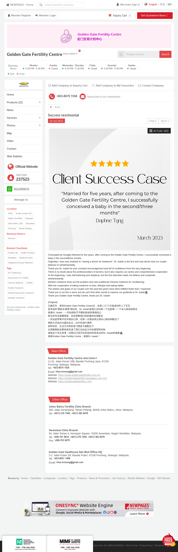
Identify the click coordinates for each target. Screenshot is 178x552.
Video (10, 141)
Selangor (29, 218)
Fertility (29, 283)
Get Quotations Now (153, 15)
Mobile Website (136, 478)
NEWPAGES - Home (19, 5)
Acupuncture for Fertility (18, 278)
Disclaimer (159, 545)
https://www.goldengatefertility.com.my (79, 375)
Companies (50, 478)
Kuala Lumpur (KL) (24, 213)
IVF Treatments (14, 273)
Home (10, 94)
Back (55, 107)
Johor (10, 213)
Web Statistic (14, 156)
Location (62, 478)
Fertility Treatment (15, 288)
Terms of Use (131, 545)
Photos (11, 125)
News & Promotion (99, 478)
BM (169, 4)
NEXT (165, 121)
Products (82, 478)
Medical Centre (26, 258)
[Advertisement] (89, 490)
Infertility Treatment (16, 298)
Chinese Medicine (15, 283)
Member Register (19, 15)
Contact (11, 148)
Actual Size (159, 131)
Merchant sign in (128, 4)
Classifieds (35, 478)
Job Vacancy (118, 478)
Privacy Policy (146, 545)
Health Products (28, 253)
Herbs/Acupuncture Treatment (21, 293)
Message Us (21, 199)
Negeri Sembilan (15, 218)
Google (151, 478)
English (153, 4)
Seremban (30, 223)
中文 (162, 4)
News (10, 110)
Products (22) (15, 102)
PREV (152, 121)
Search (165, 54)
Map (9, 133)
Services (12, 117)
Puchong (12, 228)
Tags (72, 478)
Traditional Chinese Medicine (20, 263)
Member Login (45, 15)
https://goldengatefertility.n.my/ (75, 381)
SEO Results (163, 478)
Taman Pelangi (25, 228)
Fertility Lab (13, 253)
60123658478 (21, 188)
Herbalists (12, 258)
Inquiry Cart (119, 15)
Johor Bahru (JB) (15, 223)
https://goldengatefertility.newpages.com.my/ (82, 378)
